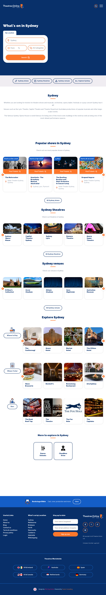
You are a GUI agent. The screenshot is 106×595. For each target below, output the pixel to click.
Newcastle (32, 530)
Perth (30, 527)
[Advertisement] (53, 481)
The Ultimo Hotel (91, 349)
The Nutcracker (11, 177)
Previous (3, 175)
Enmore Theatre (69, 237)
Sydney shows (22, 81)
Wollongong (32, 538)
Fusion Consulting (67, 589)
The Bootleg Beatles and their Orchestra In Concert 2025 (62, 180)
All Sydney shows (53, 200)
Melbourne (32, 522)
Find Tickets (15, 172)
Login (5, 535)
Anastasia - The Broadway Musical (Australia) (37, 180)
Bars (12, 406)
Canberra (31, 532)
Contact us (7, 527)
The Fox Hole (69, 420)
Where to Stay (12, 335)
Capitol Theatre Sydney (29, 238)
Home (5, 520)
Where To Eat (12, 371)
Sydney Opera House (8, 238)
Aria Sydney (91, 384)
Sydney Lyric (49, 237)
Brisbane (31, 525)
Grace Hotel (48, 349)
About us (6, 522)
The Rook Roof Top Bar (29, 420)
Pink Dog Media (49, 589)
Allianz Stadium (49, 291)
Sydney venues (62, 81)
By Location (9, 33)
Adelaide (31, 535)
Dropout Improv (88, 177)
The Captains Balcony (90, 420)
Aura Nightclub (70, 291)
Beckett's (50, 384)
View (77, 501)
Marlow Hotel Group (69, 349)
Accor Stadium (29, 291)
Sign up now (65, 534)
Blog (5, 525)
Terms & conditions (10, 530)
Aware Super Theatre (90, 238)
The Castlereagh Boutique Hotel (30, 349)
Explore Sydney (82, 81)
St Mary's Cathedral (9, 291)
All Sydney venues (53, 308)
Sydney (31, 520)
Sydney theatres (42, 81)
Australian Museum (91, 291)
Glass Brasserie (29, 385)
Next (103, 175)
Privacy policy (8, 532)
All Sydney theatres (53, 254)
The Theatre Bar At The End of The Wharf (50, 420)
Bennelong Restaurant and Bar (70, 385)
